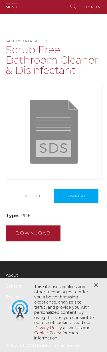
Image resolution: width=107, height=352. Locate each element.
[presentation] (31, 196)
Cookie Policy (47, 332)
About (12, 275)
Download (33, 233)
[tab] (31, 196)
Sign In (92, 7)
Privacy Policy (48, 327)
